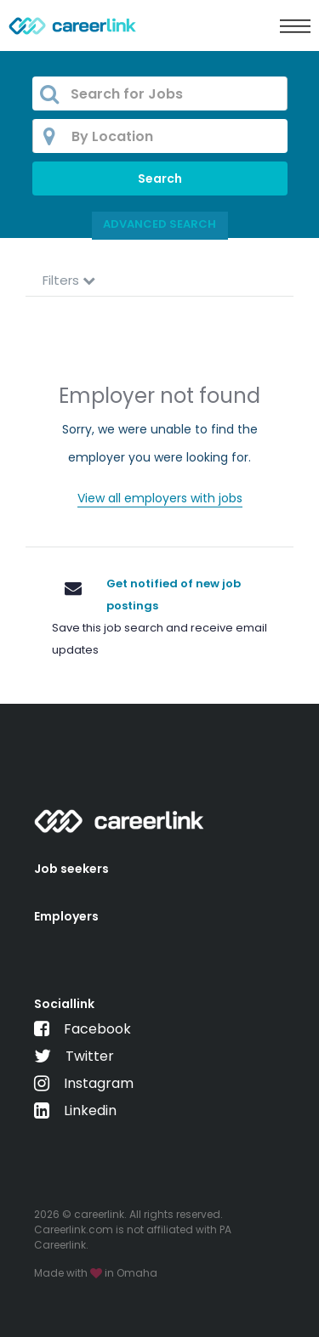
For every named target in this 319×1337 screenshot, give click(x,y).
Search (160, 178)
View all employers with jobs (159, 498)
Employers (66, 916)
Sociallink (64, 1003)
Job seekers (71, 868)
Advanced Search (159, 224)
